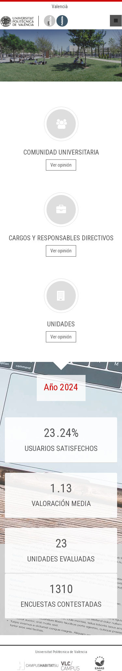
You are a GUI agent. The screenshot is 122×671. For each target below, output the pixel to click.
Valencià (60, 6)
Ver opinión (61, 165)
